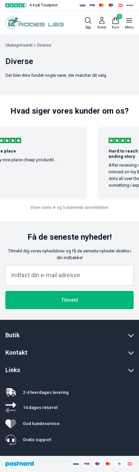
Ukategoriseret (19, 45)
